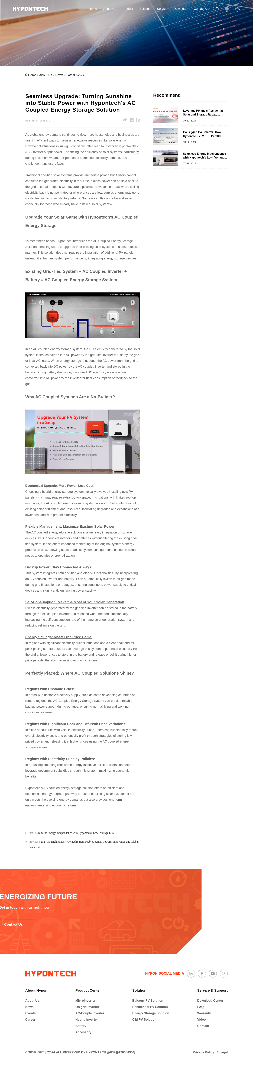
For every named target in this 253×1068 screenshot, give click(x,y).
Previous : (84, 844)
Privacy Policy (203, 1052)
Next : (71, 832)
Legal (223, 1052)
